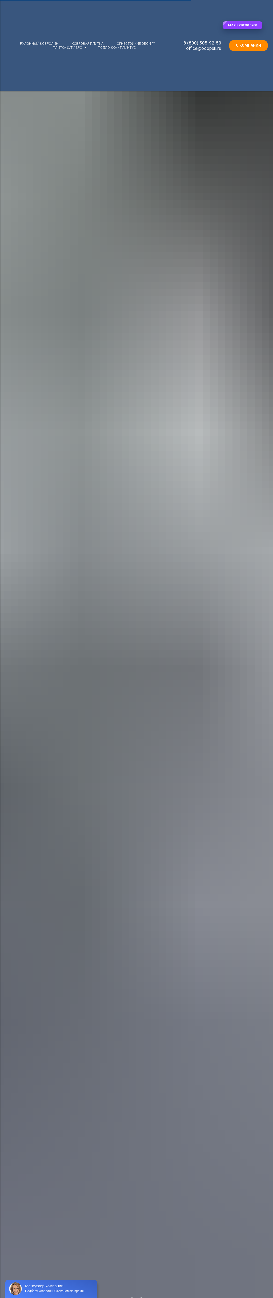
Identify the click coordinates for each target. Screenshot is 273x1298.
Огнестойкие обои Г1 (136, 44)
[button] (242, 25)
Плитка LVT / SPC (68, 48)
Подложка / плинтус (117, 48)
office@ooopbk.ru (203, 48)
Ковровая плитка (87, 44)
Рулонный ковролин (39, 44)
